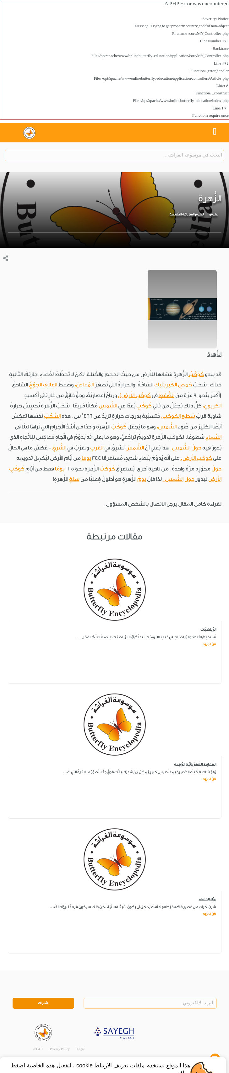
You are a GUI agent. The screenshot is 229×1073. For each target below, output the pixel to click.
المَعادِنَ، (84, 385)
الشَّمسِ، (167, 427)
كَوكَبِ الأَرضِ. (196, 458)
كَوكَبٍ (144, 406)
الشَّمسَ (134, 448)
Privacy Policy (60, 1049)
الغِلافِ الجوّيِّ (43, 385)
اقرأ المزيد (209, 644)
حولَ (196, 448)
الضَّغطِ (166, 395)
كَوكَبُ (196, 374)
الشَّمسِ (108, 406)
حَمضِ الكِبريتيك (173, 385)
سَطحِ (188, 416)
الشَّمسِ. (180, 448)
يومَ (141, 479)
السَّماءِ (213, 437)
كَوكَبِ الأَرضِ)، (134, 395)
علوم (214, 214)
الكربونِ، (212, 406)
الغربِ (96, 448)
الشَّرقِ (59, 448)
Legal (81, 1049)
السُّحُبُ (52, 416)
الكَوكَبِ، (171, 416)
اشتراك (43, 1003)
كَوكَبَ (119, 427)
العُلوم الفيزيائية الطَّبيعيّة (187, 214)
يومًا (86, 458)
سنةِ (74, 479)
